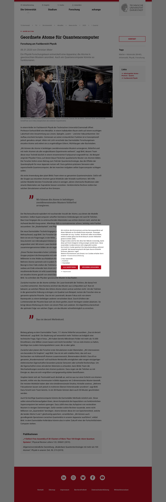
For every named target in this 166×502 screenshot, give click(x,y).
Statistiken (65, 263)
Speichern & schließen (90, 267)
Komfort (64, 261)
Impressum (66, 271)
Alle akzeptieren (69, 267)
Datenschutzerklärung (75, 255)
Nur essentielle (67, 259)
